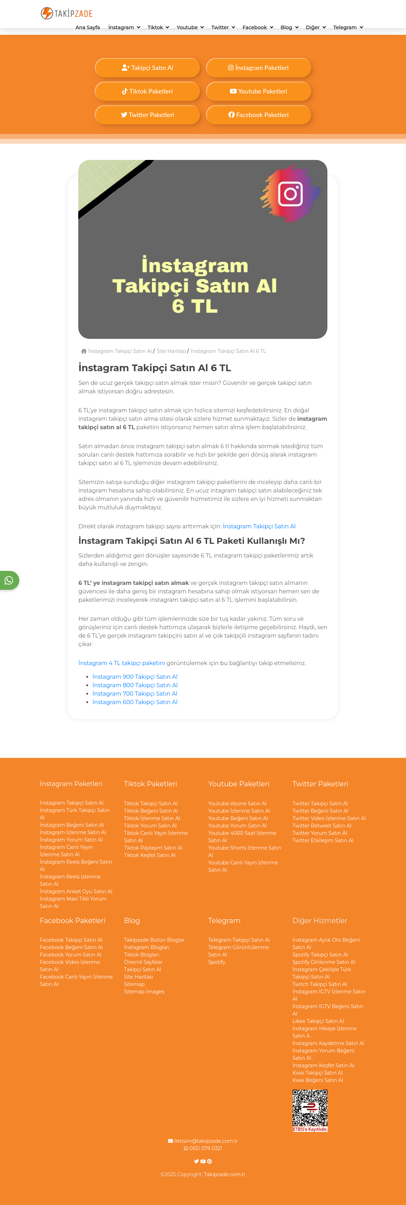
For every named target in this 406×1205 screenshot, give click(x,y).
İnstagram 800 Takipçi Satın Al (135, 685)
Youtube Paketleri (258, 91)
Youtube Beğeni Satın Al (238, 818)
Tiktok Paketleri (147, 91)
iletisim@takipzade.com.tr (203, 1141)
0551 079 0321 (203, 1148)
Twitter (220, 27)
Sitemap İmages (144, 991)
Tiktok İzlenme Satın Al (152, 818)
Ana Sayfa (87, 27)
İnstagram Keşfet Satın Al (323, 1065)
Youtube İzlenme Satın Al (239, 811)
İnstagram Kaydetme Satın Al (329, 1043)
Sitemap (134, 984)
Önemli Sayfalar (143, 962)
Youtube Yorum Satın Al (237, 826)
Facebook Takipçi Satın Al (71, 940)
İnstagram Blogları (147, 947)
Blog (286, 27)
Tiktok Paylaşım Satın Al (153, 848)
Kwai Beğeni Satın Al (318, 1080)
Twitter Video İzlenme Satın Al (329, 818)
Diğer (313, 27)
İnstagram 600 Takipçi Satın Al (135, 702)
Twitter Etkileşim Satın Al (323, 840)
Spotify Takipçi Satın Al (320, 955)
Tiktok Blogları (141, 955)
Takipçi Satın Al (147, 67)
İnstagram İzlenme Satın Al (73, 832)
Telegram (345, 27)
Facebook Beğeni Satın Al (71, 947)
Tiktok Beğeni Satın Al (151, 811)
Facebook (254, 27)
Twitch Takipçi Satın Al (320, 984)
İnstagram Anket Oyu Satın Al (76, 891)
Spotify (217, 962)
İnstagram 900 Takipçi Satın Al (135, 677)
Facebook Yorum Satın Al (71, 955)
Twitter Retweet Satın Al (322, 826)
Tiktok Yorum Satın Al (150, 826)
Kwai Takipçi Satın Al (318, 1073)
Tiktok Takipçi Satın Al (151, 803)
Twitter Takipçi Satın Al (320, 803)
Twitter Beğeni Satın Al (320, 811)
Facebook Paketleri (258, 114)
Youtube (187, 27)
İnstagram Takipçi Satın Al (116, 351)
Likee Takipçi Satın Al (318, 1021)
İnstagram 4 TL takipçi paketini (121, 663)
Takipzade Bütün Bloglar (154, 940)
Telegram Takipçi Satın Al (239, 940)
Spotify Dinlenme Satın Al (324, 962)
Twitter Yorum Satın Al (320, 833)
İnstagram (121, 27)
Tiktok (155, 27)
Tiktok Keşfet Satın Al (150, 855)
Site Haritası (171, 351)
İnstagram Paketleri (258, 67)
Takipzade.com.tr (225, 1174)
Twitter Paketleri (147, 114)
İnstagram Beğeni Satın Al (72, 825)
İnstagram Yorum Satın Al (71, 840)
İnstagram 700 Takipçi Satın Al (134, 693)
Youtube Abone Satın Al (237, 803)
